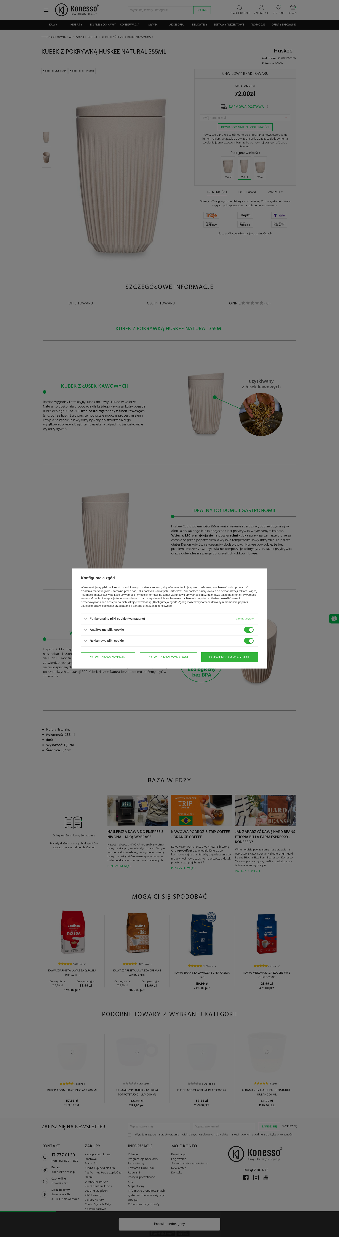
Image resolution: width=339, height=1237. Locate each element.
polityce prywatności (123, 594)
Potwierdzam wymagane (168, 657)
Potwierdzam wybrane (108, 657)
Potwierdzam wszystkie (229, 657)
